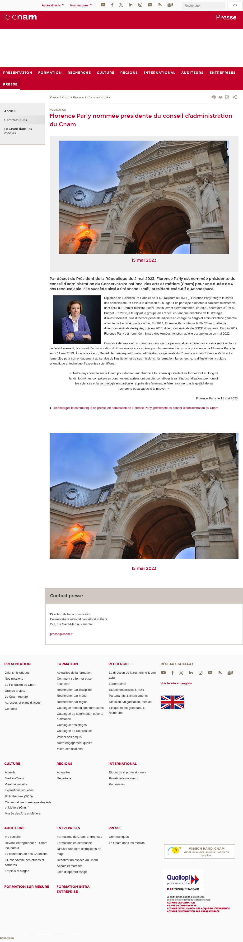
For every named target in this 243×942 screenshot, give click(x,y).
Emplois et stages (17, 871)
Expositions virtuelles (19, 790)
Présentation (59, 97)
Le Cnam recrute (16, 696)
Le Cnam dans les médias (18, 131)
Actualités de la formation (74, 672)
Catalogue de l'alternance (74, 731)
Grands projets (15, 690)
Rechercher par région (72, 702)
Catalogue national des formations (80, 708)
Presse (78, 97)
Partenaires (117, 784)
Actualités (63, 772)
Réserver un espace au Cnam (77, 860)
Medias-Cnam (14, 778)
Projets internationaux (124, 778)
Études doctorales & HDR (126, 689)
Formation (67, 664)
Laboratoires (117, 684)
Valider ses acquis (69, 737)
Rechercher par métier (72, 695)
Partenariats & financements (128, 695)
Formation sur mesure (26, 887)
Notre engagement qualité (75, 743)
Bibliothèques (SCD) (19, 796)
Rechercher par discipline (74, 689)
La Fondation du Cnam (20, 684)
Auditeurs (14, 828)
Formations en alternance (74, 843)
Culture (12, 764)
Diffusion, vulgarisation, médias (130, 702)
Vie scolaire (13, 836)
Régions (64, 764)
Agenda (10, 772)
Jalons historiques (17, 672)
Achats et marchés (70, 866)
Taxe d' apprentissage (72, 872)
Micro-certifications (70, 749)
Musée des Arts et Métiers (22, 813)
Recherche (119, 664)
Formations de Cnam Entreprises (79, 836)
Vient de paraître (16, 784)
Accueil (10, 111)
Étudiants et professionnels (127, 772)
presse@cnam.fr (61, 634)
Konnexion (7, 938)
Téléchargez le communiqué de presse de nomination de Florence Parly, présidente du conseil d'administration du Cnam (135, 408)
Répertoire (64, 778)
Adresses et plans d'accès (23, 702)
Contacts (11, 708)
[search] (203, 5)
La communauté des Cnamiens (26, 854)
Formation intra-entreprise (73, 889)
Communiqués (98, 97)
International (122, 764)
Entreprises (68, 828)
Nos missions (14, 678)
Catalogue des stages (72, 725)
